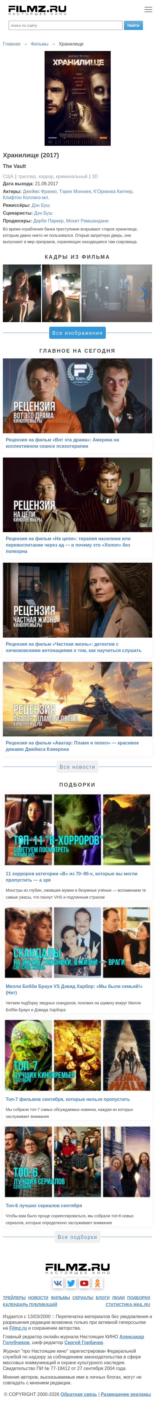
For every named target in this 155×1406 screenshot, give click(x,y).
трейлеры (14, 1297)
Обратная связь (79, 1394)
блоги (103, 1297)
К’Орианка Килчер (112, 191)
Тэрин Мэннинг (75, 191)
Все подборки (77, 1237)
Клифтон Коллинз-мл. (26, 197)
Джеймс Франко (40, 191)
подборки (138, 1297)
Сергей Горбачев (83, 1342)
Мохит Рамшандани (87, 220)
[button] (144, 293)
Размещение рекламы (126, 1394)
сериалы (82, 1297)
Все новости (77, 767)
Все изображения (77, 333)
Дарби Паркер (48, 220)
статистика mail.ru (128, 1304)
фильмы (60, 1297)
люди (118, 1297)
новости (38, 1297)
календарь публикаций (30, 1304)
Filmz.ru (18, 1328)
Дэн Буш (41, 205)
